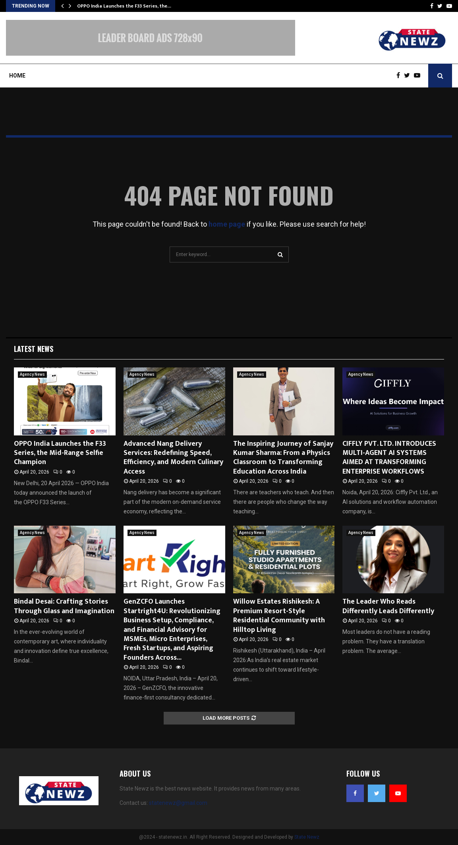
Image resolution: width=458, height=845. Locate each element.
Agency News (32, 374)
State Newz (306, 837)
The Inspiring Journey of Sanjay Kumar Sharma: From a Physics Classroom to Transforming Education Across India (283, 458)
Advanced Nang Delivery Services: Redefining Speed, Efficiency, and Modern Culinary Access (173, 458)
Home (17, 75)
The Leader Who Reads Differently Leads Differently (388, 606)
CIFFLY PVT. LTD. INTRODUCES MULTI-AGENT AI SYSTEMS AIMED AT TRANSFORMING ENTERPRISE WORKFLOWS (389, 458)
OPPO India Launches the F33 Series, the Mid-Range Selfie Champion (60, 453)
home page (227, 224)
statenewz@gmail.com (178, 803)
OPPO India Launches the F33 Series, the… (124, 6)
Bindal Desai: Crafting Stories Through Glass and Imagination (64, 606)
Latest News (33, 349)
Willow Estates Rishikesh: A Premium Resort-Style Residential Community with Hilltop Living (279, 615)
